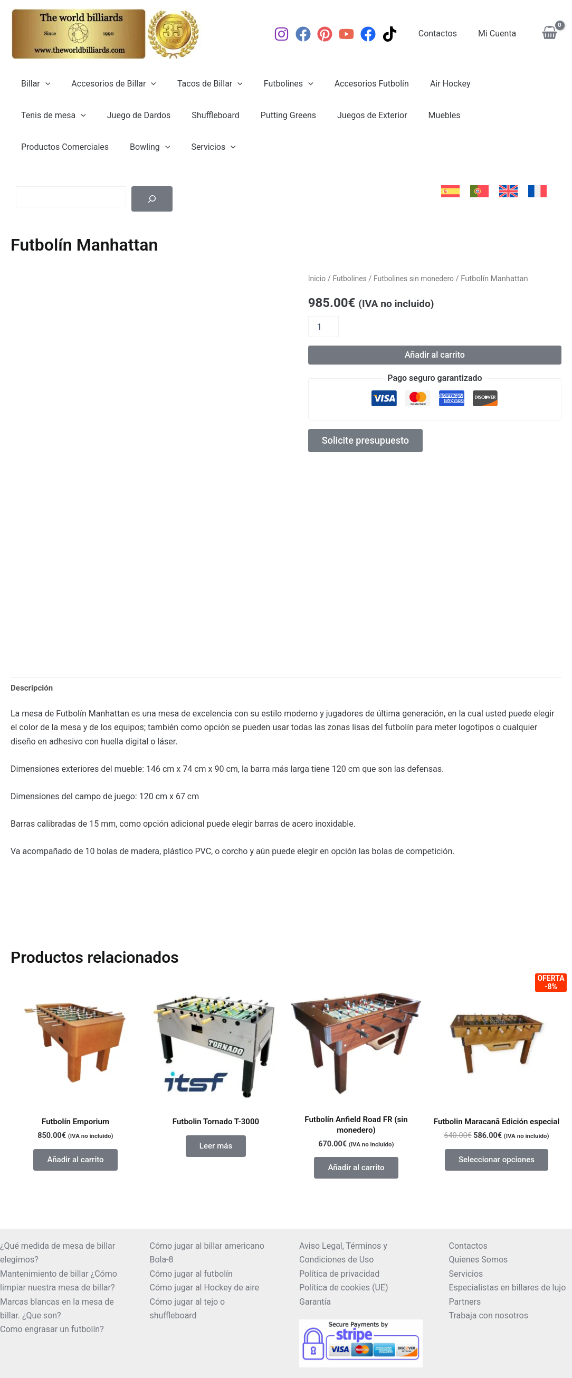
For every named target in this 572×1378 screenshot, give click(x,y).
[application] (43, 84)
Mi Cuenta (499, 33)
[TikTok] (398, 34)
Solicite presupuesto (370, 442)
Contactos (444, 33)
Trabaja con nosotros (489, 1315)
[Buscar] (152, 199)
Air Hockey (427, 84)
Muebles (339, 115)
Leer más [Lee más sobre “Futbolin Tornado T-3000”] (215, 1159)
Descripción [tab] (33, 698)
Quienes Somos (478, 1260)
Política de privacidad (339, 1274)
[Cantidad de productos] (323, 326)
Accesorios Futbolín (353, 84)
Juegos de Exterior (271, 115)
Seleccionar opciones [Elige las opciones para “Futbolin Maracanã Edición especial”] (496, 1183)
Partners (465, 1302)
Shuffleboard (123, 115)
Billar (33, 84)
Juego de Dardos (51, 115)
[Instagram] (290, 34)
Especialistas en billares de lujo (507, 1288)
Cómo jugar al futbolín (191, 1274)
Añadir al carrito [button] (75, 1173)
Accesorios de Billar (107, 84)
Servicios (41, 147)
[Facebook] (311, 34)
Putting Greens (192, 115)
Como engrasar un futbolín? (52, 1329)
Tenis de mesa (496, 84)
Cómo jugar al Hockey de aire (205, 1288)
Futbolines (274, 84)
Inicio (317, 278)
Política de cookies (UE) (343, 1288)
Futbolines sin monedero (419, 278)
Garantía (315, 1302)
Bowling (497, 115)
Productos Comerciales (416, 115)
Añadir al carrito (435, 355)
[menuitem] (450, 191)
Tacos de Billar (199, 84)
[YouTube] (355, 34)
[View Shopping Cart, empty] (549, 34)
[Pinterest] (333, 34)
